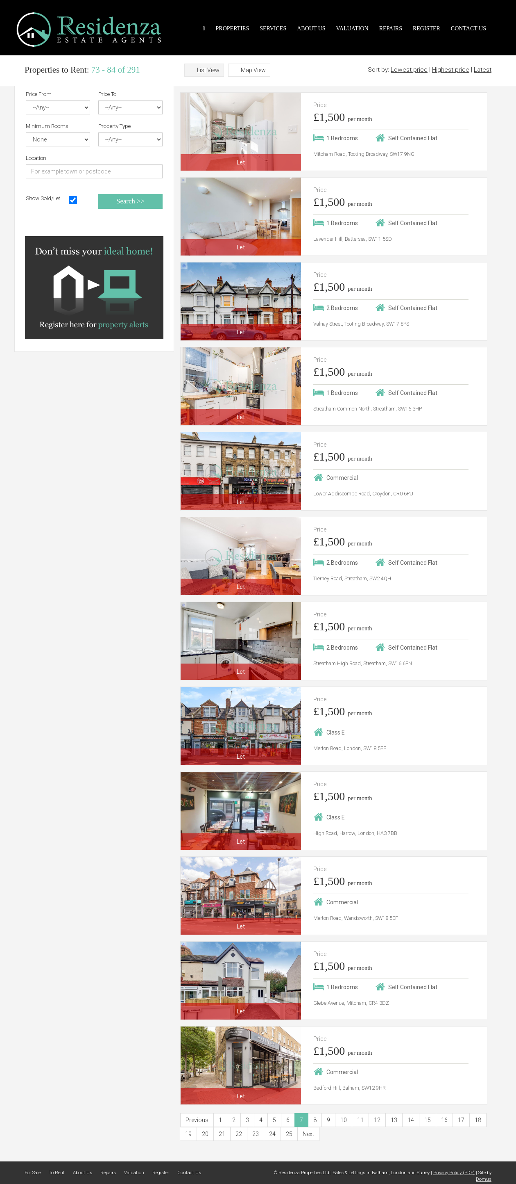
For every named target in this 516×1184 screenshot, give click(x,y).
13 (394, 1120)
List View (208, 70)
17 (461, 1120)
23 (255, 1134)
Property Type (114, 126)
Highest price (450, 69)
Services (273, 28)
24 (272, 1134)
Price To (107, 94)
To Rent (57, 1172)
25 (289, 1134)
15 (427, 1120)
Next (308, 1134)
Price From (39, 94)
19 (188, 1134)
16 (444, 1120)
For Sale (33, 1172)
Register (426, 28)
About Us (311, 28)
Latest (482, 69)
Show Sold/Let (43, 198)
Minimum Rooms (47, 126)
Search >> (130, 201)
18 (478, 1120)
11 (360, 1120)
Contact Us (468, 28)
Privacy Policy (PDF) (454, 1172)
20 (205, 1134)
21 (222, 1134)
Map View (253, 70)
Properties (232, 28)
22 (238, 1134)
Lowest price (409, 69)
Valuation (352, 28)
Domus (483, 1179)
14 (410, 1120)
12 (377, 1120)
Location (36, 158)
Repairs (390, 28)
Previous (197, 1120)
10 (343, 1120)
